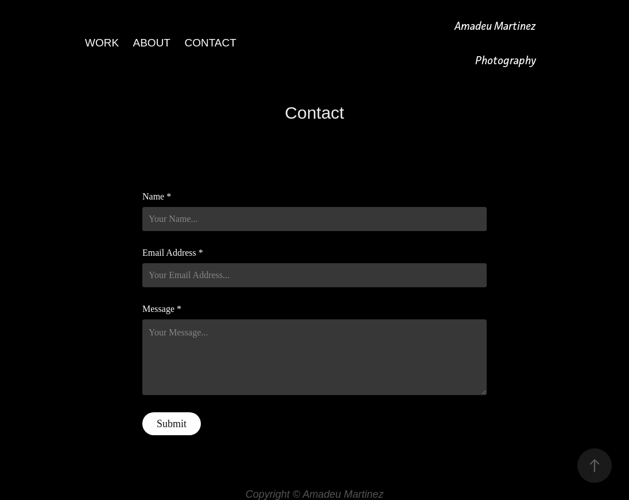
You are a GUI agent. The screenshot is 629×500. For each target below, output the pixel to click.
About (151, 43)
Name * (156, 196)
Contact (210, 43)
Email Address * (172, 252)
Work (102, 43)
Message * (161, 309)
